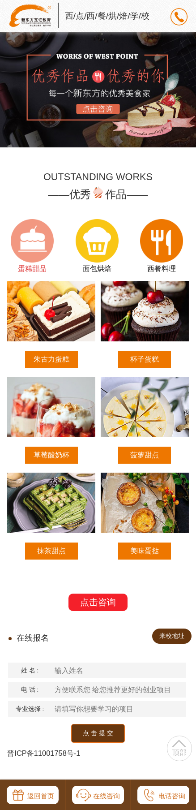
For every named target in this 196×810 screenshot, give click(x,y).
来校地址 (171, 636)
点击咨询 (98, 602)
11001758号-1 (57, 753)
